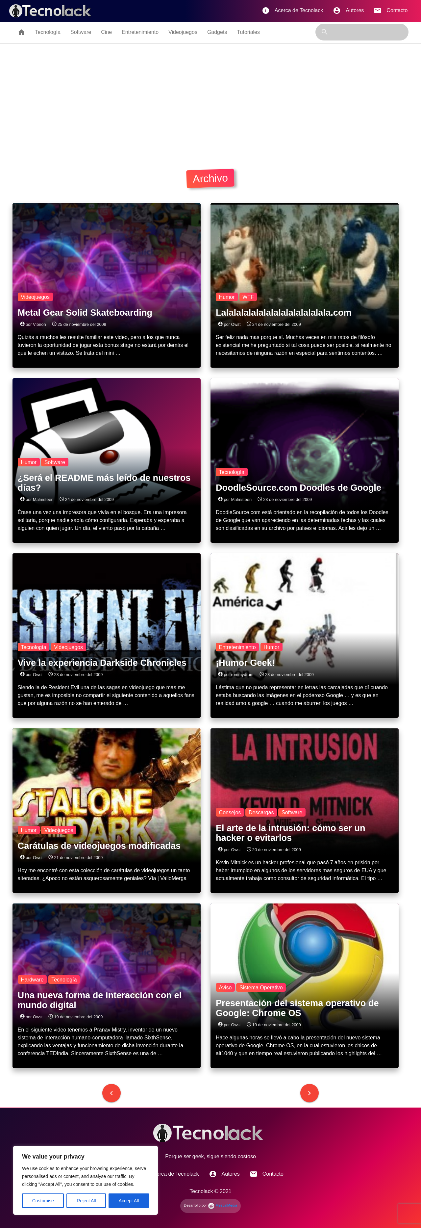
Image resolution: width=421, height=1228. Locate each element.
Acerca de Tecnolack (292, 10)
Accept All (129, 1200)
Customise (43, 1200)
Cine (106, 32)
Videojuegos (182, 32)
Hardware (32, 979)
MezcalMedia (222, 1205)
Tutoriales (248, 32)
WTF (248, 297)
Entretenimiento (140, 32)
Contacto (391, 10)
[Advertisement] (210, 104)
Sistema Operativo (261, 987)
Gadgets (217, 32)
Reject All (86, 1200)
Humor (227, 297)
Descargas (261, 812)
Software (80, 32)
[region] (85, 1180)
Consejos (230, 812)
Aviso (225, 987)
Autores (348, 10)
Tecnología (48, 32)
